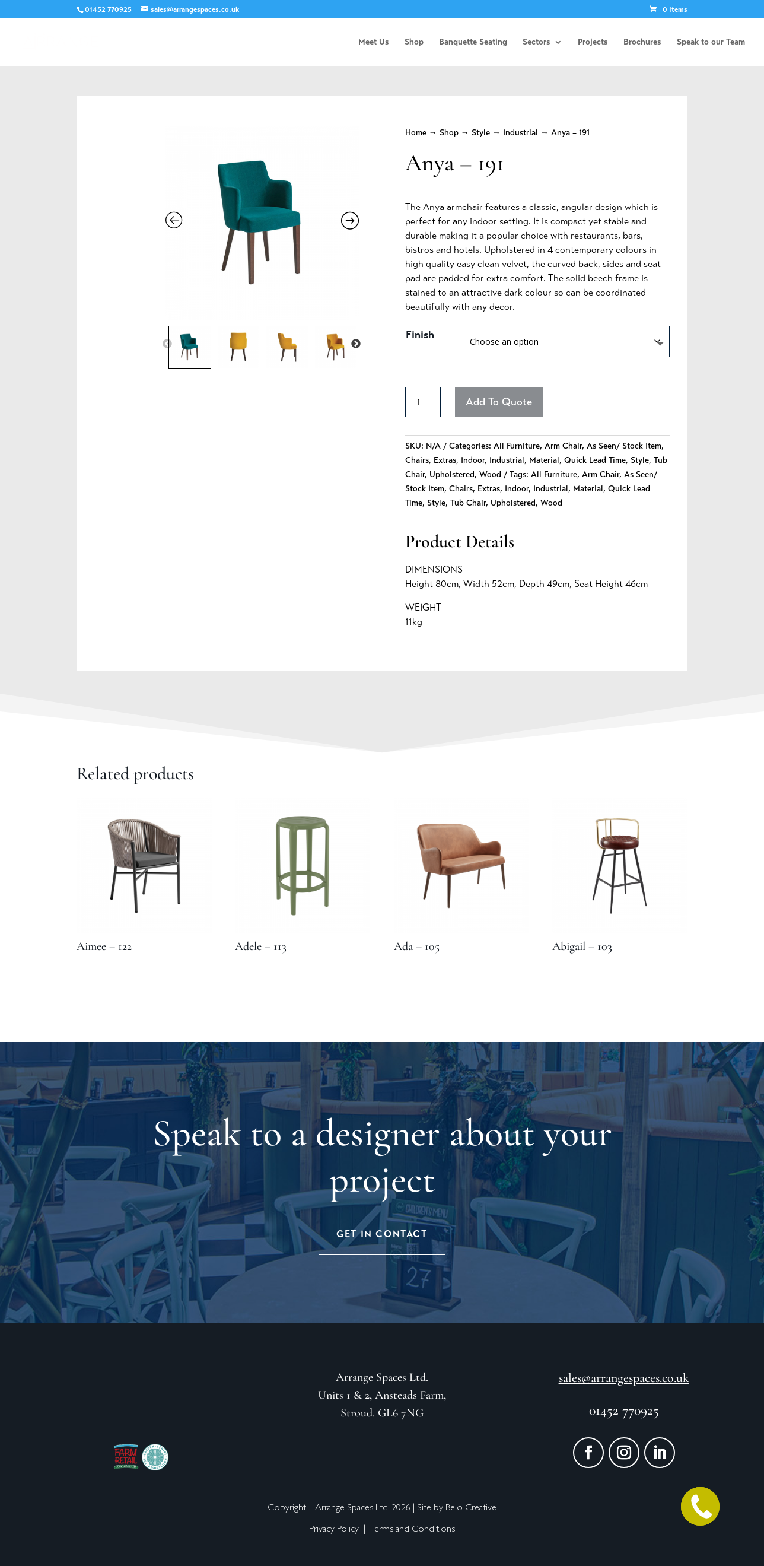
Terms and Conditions (412, 1530)
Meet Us (373, 42)
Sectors (536, 42)
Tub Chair (468, 503)
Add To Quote (499, 401)
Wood (490, 474)
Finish (420, 334)
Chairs (417, 460)
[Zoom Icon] (262, 223)
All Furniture (517, 446)
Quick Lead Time (595, 460)
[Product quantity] (423, 402)
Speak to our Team (711, 42)
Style (481, 133)
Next (356, 344)
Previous (167, 344)
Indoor (473, 460)
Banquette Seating (473, 42)
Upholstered (452, 474)
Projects (593, 42)
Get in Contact (381, 1234)
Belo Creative (470, 1508)
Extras (445, 460)
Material (544, 460)
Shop (414, 42)
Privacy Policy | (339, 1530)
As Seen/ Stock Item (624, 446)
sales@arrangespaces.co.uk (624, 1378)
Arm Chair (563, 446)
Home (415, 133)
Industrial (520, 133)
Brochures (642, 42)
